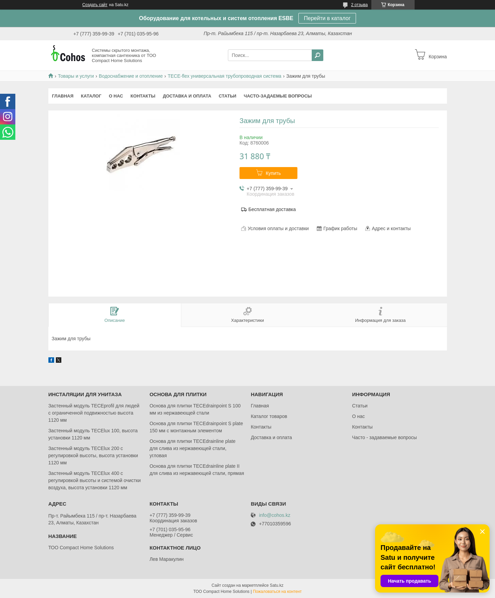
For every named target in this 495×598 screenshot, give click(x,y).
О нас (116, 96)
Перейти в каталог (327, 18)
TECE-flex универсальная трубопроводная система (224, 76)
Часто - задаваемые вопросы (384, 437)
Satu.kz (276, 585)
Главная (63, 96)
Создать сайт (95, 4)
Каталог (91, 96)
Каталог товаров (269, 416)
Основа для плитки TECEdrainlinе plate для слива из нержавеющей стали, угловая (193, 448)
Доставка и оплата (187, 96)
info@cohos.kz (274, 515)
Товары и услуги (76, 76)
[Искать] (317, 55)
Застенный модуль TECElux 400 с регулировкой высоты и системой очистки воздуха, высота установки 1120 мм (94, 480)
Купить (273, 173)
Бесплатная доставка (272, 209)
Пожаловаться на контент (277, 591)
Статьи (227, 96)
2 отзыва (359, 4)
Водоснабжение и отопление (131, 76)
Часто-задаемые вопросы (278, 96)
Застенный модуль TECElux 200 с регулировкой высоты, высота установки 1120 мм (93, 455)
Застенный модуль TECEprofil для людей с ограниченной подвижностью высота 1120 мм (93, 413)
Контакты (142, 96)
